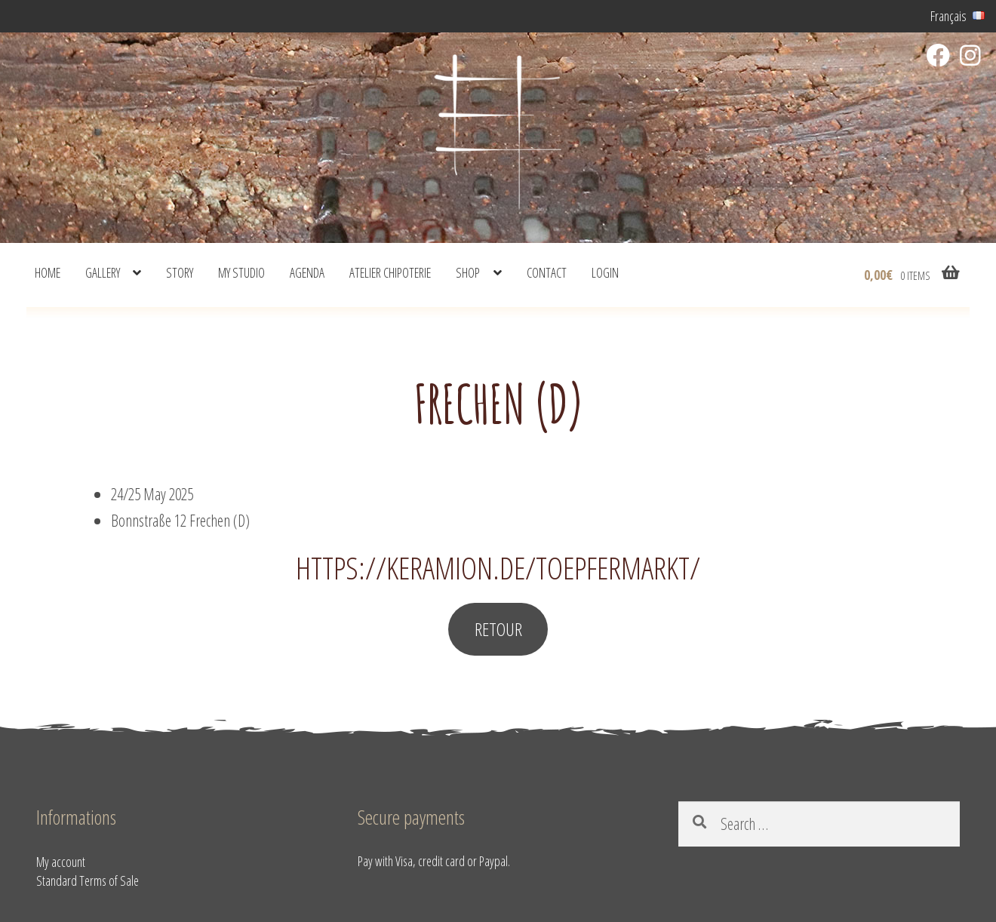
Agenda (307, 272)
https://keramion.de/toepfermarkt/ (498, 568)
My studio (241, 272)
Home (47, 272)
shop (468, 272)
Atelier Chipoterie (390, 272)
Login (605, 272)
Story (179, 272)
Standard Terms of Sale (87, 880)
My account (60, 862)
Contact (547, 272)
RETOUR (498, 628)
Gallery (102, 272)
